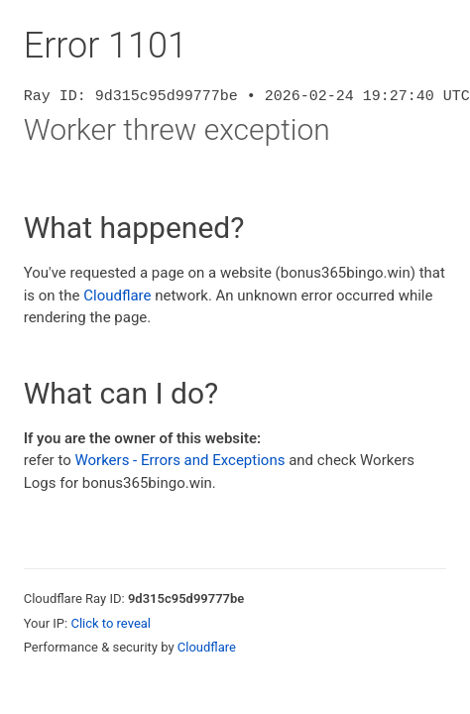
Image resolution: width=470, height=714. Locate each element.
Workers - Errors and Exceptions (179, 460)
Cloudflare (117, 295)
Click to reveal (110, 623)
